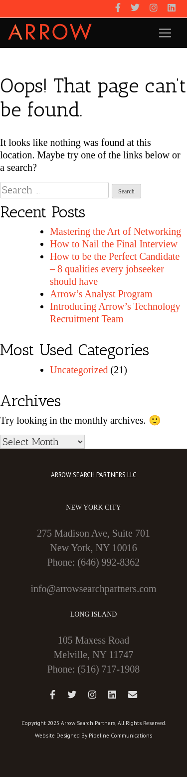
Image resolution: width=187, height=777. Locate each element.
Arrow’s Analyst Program (101, 293)
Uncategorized (79, 369)
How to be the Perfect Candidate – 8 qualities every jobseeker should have (115, 269)
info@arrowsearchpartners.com (93, 588)
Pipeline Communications (120, 735)
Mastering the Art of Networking (115, 231)
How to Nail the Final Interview (114, 243)
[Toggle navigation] (165, 33)
